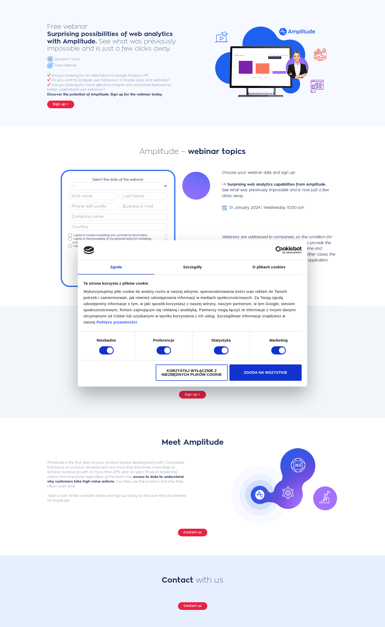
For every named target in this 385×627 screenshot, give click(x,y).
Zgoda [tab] (116, 267)
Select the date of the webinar (118, 177)
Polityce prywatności (117, 322)
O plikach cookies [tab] (268, 267)
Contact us (193, 530)
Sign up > (61, 104)
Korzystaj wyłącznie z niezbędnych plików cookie (192, 373)
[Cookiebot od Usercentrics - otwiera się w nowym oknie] (279, 250)
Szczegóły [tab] (192, 267)
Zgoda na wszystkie (265, 372)
